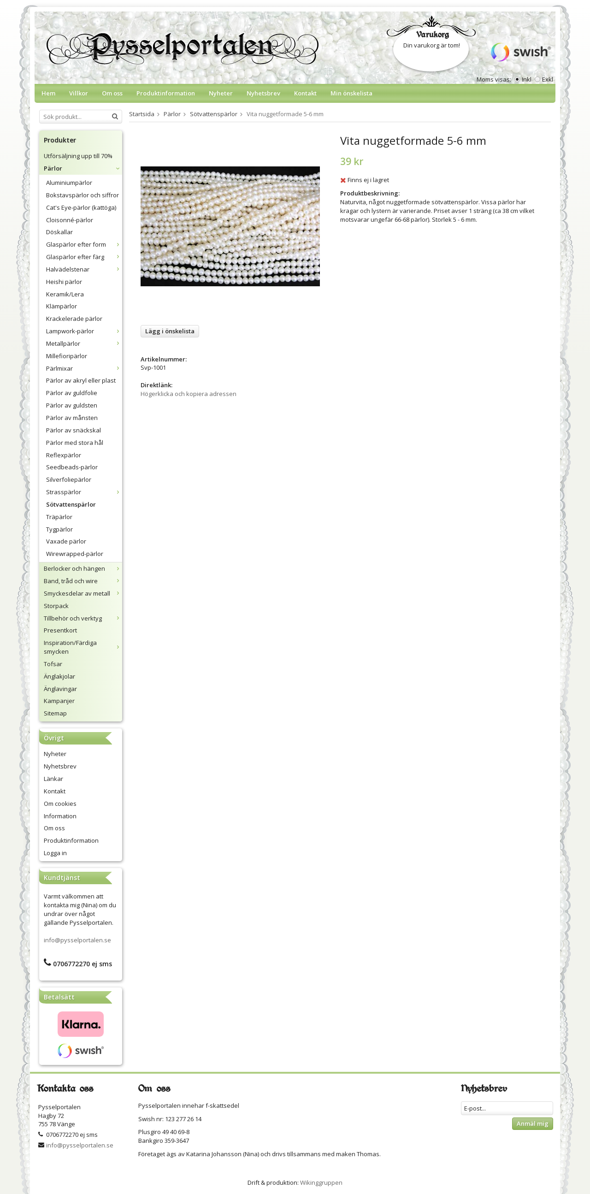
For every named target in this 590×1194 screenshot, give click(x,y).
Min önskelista (351, 93)
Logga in (55, 853)
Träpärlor (59, 517)
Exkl (547, 79)
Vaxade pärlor (66, 541)
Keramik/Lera (65, 294)
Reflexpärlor (63, 455)
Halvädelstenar (84, 269)
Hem (48, 93)
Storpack (56, 606)
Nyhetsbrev (263, 93)
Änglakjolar (59, 676)
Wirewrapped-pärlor (74, 554)
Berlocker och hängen (83, 568)
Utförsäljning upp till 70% (78, 156)
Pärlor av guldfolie (71, 393)
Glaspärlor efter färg (84, 257)
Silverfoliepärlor (68, 479)
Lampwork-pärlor (84, 331)
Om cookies (60, 803)
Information (60, 816)
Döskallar (59, 232)
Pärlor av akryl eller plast (81, 380)
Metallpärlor (84, 343)
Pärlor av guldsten (71, 405)
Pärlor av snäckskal (73, 430)
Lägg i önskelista (170, 331)
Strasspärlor (84, 492)
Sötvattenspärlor (71, 504)
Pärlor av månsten (72, 418)
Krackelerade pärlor (74, 318)
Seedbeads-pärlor (72, 467)
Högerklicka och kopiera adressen (188, 394)
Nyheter (221, 93)
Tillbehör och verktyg (83, 618)
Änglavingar (60, 689)
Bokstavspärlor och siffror (82, 195)
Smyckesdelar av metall (83, 593)
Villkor (78, 93)
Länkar (53, 778)
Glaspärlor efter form (84, 244)
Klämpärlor (61, 306)
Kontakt (305, 93)
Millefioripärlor (66, 356)
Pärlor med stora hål (74, 442)
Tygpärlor (59, 529)
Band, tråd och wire (83, 581)
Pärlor (83, 168)
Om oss (112, 93)
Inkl (526, 79)
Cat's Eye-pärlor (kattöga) (81, 207)
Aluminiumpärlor (69, 182)
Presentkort (60, 630)
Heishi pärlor (64, 282)
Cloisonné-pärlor (69, 220)
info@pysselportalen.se (77, 940)
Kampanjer (59, 701)
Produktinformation (165, 93)
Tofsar (53, 664)
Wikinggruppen (321, 1182)
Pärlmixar (84, 368)
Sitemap (55, 713)
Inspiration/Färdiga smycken (83, 647)
